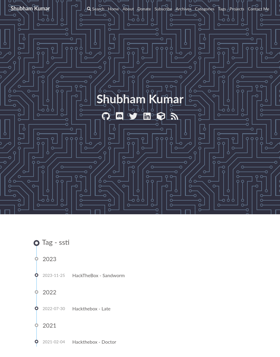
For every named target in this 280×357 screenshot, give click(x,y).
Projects (237, 8)
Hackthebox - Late (91, 309)
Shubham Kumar (30, 8)
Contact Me (258, 8)
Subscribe (163, 8)
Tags (222, 8)
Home (113, 8)
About (128, 8)
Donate (144, 8)
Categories (205, 8)
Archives (184, 8)
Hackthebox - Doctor (94, 342)
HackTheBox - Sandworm (98, 275)
